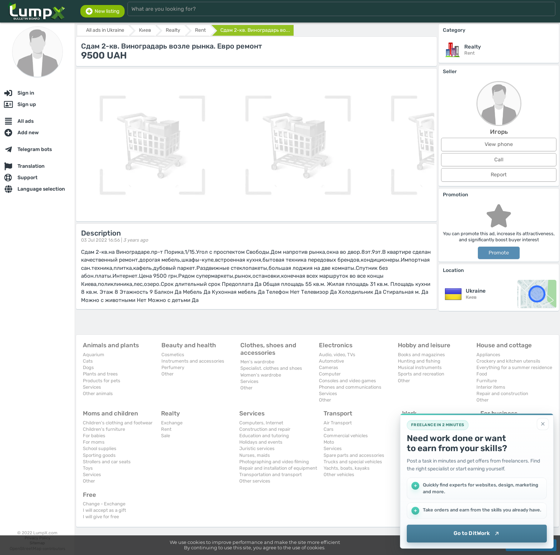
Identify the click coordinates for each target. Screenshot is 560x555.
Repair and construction (502, 393)
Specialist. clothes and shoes (271, 368)
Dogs (88, 367)
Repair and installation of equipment (278, 468)
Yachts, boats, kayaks (347, 468)
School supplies (99, 448)
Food (481, 374)
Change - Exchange (104, 503)
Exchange (171, 422)
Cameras (328, 367)
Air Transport (338, 422)
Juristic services (257, 448)
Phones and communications (350, 387)
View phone (499, 144)
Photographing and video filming (274, 461)
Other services (254, 481)
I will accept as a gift (104, 510)
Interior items (490, 387)
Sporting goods (99, 455)
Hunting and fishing (419, 361)
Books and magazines (421, 354)
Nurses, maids (254, 455)
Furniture (486, 380)
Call (499, 160)
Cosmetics (172, 354)
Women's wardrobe (260, 375)
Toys (88, 468)
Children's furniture (104, 429)
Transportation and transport (270, 474)
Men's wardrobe (257, 361)
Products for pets (101, 380)
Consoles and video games (347, 380)
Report (499, 175)
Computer (330, 374)
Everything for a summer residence (514, 367)
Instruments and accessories (192, 361)
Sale (165, 435)
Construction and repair (264, 429)
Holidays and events (260, 442)
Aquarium (93, 354)
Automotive (331, 361)
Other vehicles (339, 474)
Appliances (488, 354)
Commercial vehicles (346, 435)
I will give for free (101, 516)
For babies (94, 435)
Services (92, 387)
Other (167, 374)
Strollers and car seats (107, 461)
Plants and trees (100, 374)
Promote (499, 253)
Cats (88, 361)
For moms (94, 442)
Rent (166, 429)
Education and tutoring (264, 435)
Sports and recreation (421, 374)
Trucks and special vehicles (353, 461)
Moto (329, 442)
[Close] (543, 424)
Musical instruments (420, 367)
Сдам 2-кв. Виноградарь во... (255, 30)
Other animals (98, 393)
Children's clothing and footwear (117, 422)
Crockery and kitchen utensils (508, 361)
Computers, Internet (261, 422)
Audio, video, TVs (337, 354)
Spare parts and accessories (354, 455)
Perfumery (172, 367)
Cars (329, 429)
